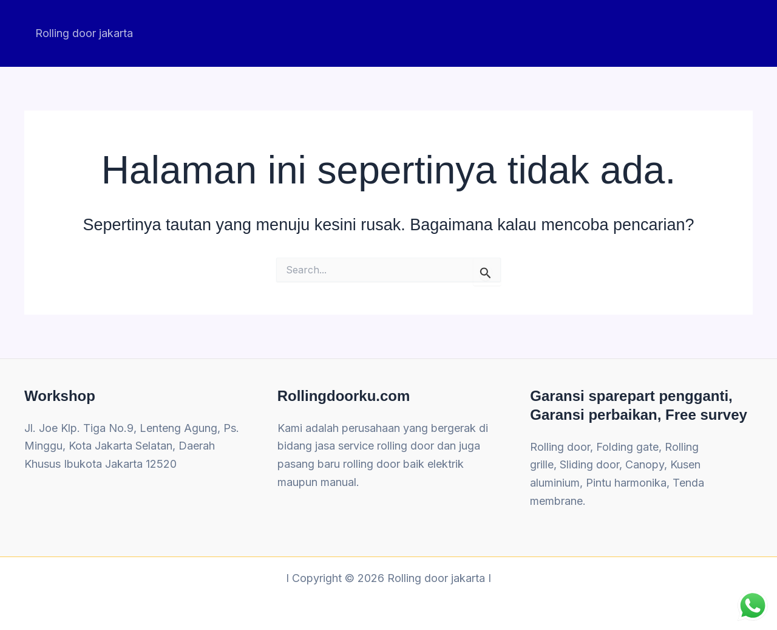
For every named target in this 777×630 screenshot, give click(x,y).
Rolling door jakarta (84, 33)
